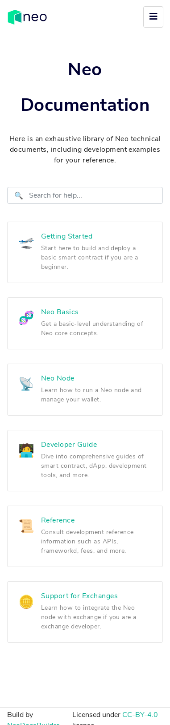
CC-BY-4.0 (140, 715)
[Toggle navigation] (153, 17)
